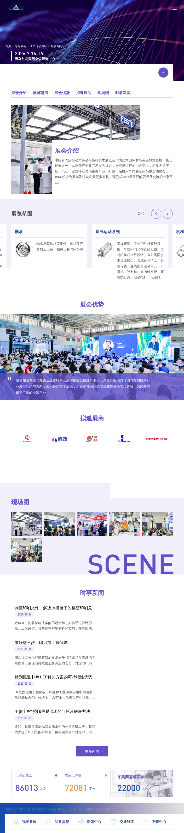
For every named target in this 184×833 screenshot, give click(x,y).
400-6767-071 (70, 796)
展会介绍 (19, 92)
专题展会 (20, 46)
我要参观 (57, 754)
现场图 (103, 92)
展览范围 (40, 92)
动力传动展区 (38, 46)
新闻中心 (89, 754)
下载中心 (154, 754)
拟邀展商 (83, 92)
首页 (8, 46)
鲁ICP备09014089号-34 (112, 828)
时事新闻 (56, 46)
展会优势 (62, 92)
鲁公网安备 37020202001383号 (155, 828)
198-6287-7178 (71, 782)
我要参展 (24, 754)
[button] (156, 214)
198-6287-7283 (71, 789)
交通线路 (122, 754)
